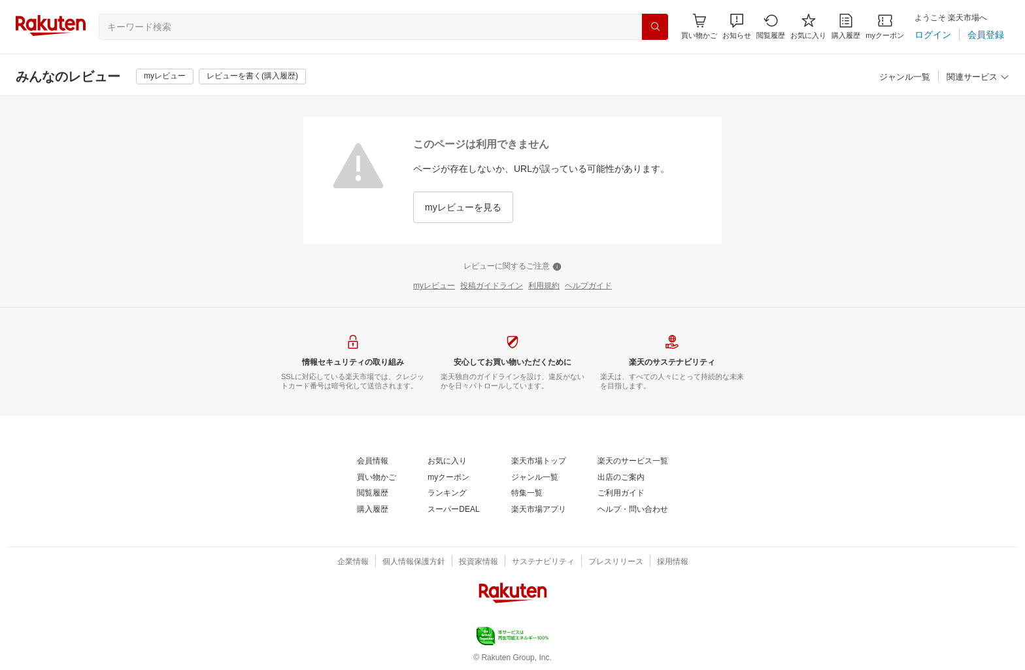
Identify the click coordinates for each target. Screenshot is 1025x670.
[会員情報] (372, 461)
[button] (736, 26)
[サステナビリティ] (543, 562)
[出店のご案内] (621, 478)
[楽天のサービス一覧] (632, 461)
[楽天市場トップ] (538, 461)
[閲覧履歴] (770, 26)
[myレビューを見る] (463, 207)
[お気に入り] (808, 26)
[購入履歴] (846, 26)
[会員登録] (985, 35)
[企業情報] (353, 562)
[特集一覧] (527, 493)
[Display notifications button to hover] (699, 26)
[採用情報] (672, 562)
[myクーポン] (884, 26)
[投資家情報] (478, 562)
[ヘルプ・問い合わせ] (632, 510)
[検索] (655, 27)
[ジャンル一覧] (904, 77)
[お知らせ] (736, 26)
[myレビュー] (164, 76)
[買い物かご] (376, 478)
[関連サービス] (978, 77)
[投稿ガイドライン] (491, 286)
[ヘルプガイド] (588, 286)
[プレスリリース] (615, 562)
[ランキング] (447, 493)
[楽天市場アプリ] (538, 510)
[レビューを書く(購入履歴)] (252, 76)
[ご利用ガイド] (621, 493)
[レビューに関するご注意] (512, 266)
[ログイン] (933, 35)
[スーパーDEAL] (453, 510)
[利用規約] (544, 286)
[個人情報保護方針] (413, 562)
